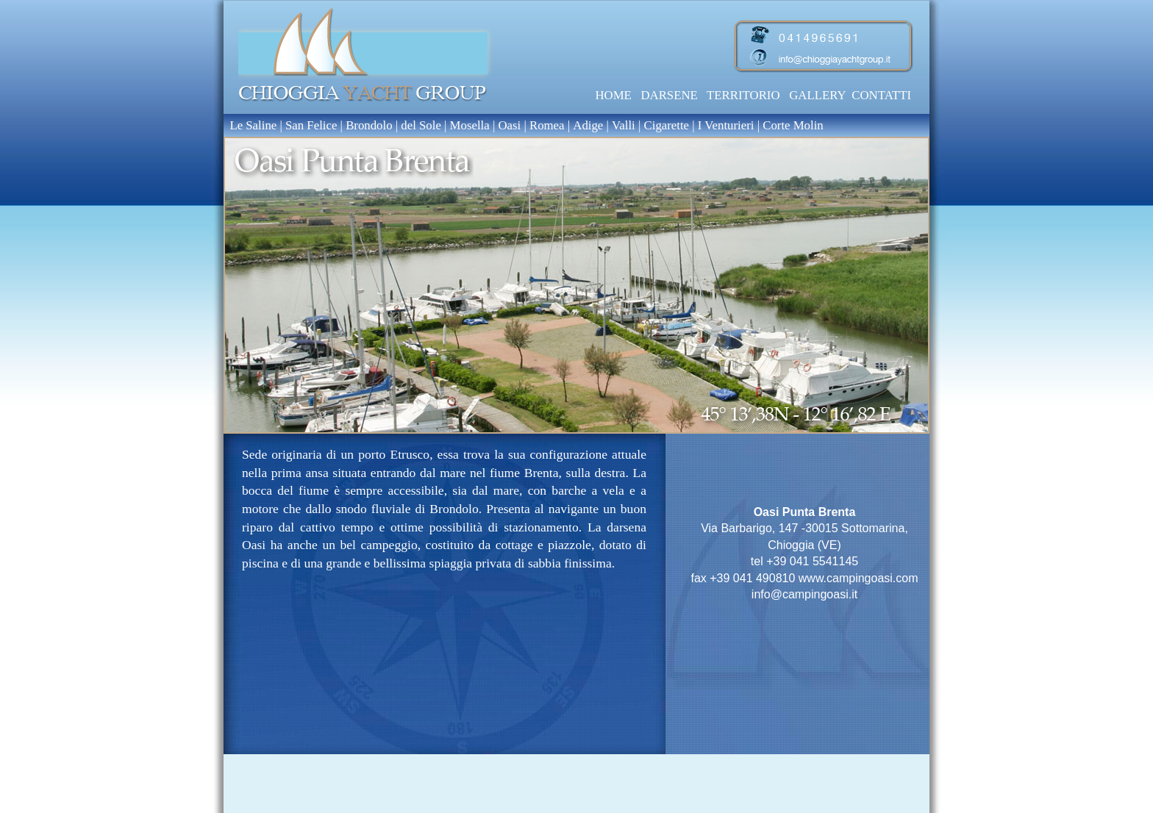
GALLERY (817, 95)
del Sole (421, 125)
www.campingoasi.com (858, 578)
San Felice (311, 125)
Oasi (509, 125)
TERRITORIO (743, 95)
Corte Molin (793, 125)
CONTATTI (881, 95)
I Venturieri (727, 125)
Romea (548, 125)
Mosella (470, 125)
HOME (613, 95)
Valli (625, 125)
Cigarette (667, 125)
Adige (589, 125)
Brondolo (369, 125)
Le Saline (250, 125)
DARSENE (668, 95)
